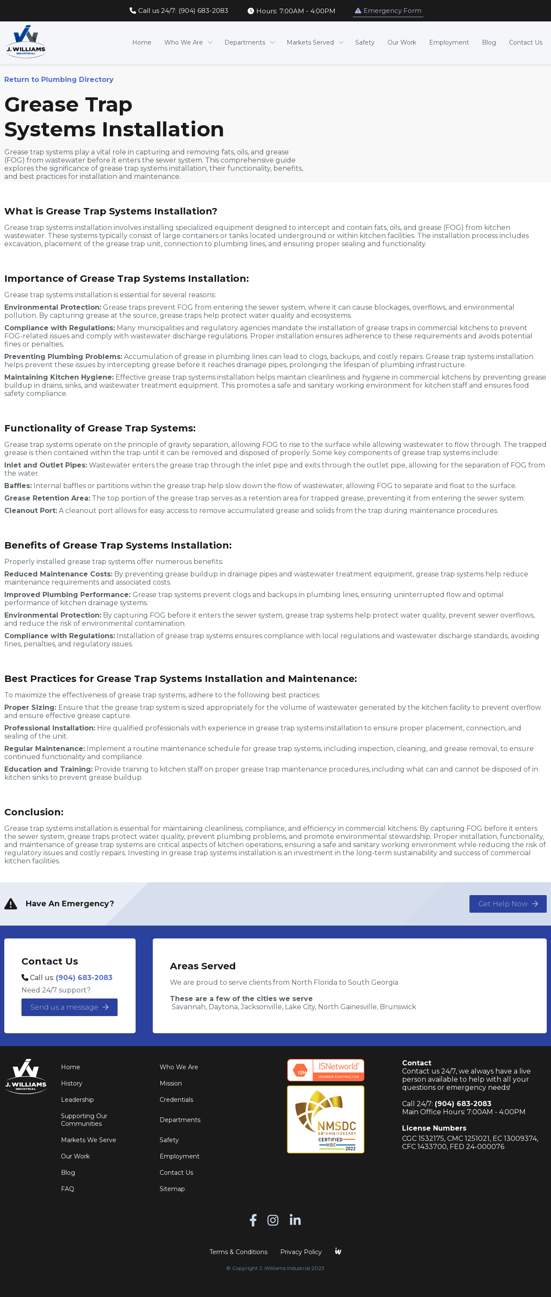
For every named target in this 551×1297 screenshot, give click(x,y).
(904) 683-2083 (84, 978)
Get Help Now (508, 904)
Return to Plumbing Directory (59, 79)
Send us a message (69, 1007)
